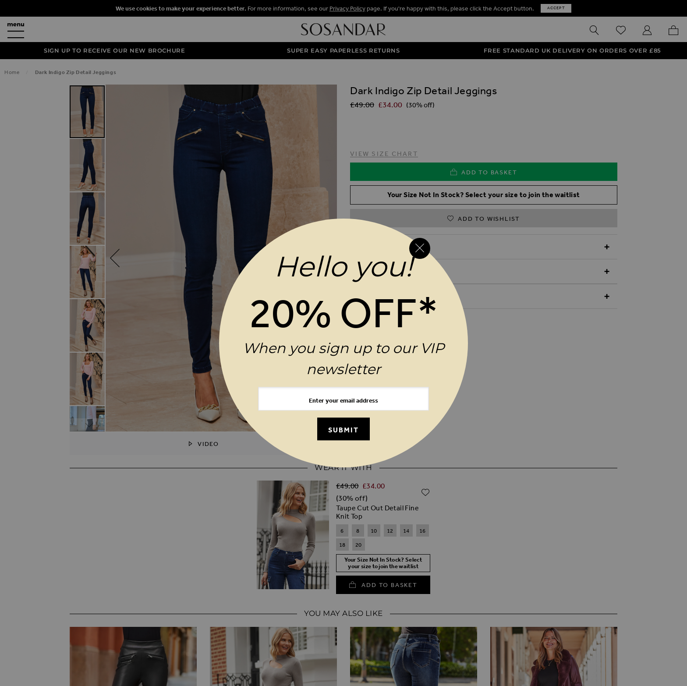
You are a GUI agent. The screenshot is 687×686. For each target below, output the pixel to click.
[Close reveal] (419, 248)
